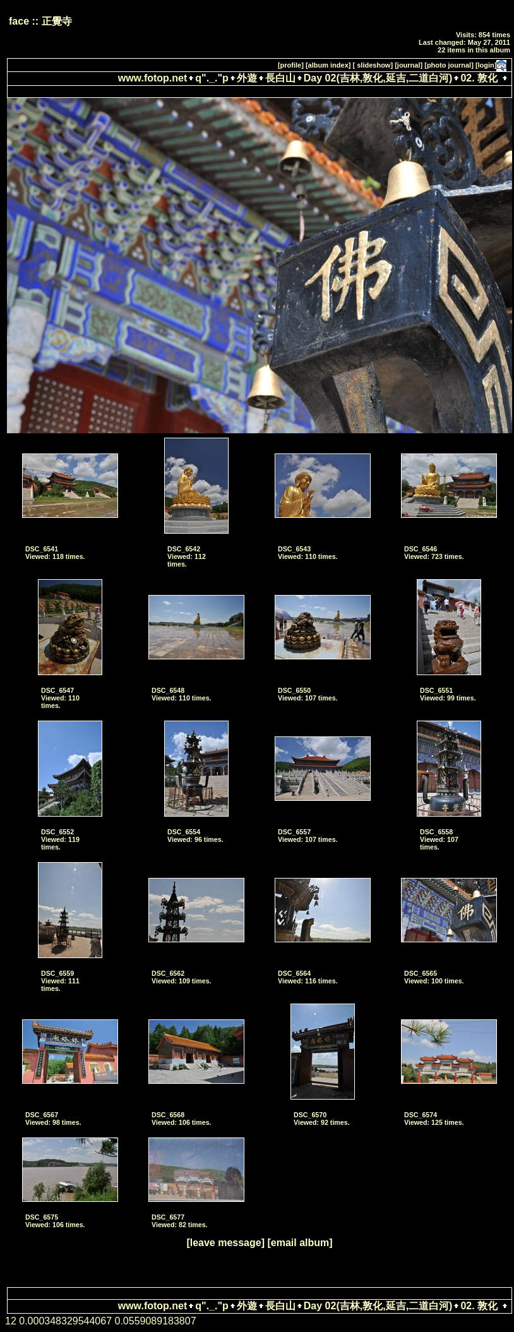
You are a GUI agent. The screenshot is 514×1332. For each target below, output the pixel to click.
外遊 (247, 78)
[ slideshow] (373, 65)
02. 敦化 (479, 78)
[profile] (291, 65)
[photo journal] (449, 65)
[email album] (299, 1242)
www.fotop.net (153, 78)
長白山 (280, 78)
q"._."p (212, 78)
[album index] (328, 65)
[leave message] (225, 1242)
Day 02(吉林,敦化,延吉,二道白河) (378, 78)
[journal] (408, 65)
